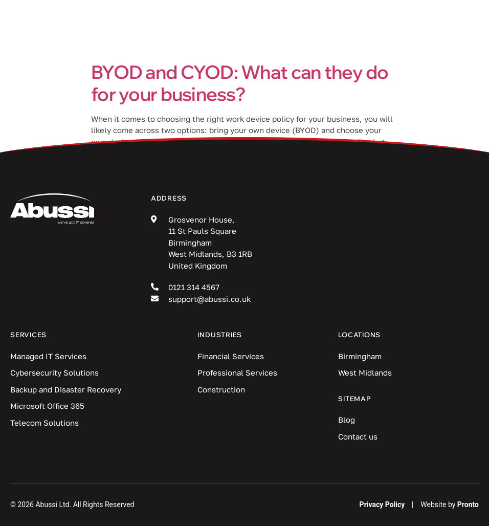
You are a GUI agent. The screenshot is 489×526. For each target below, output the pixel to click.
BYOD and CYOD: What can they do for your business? (240, 82)
